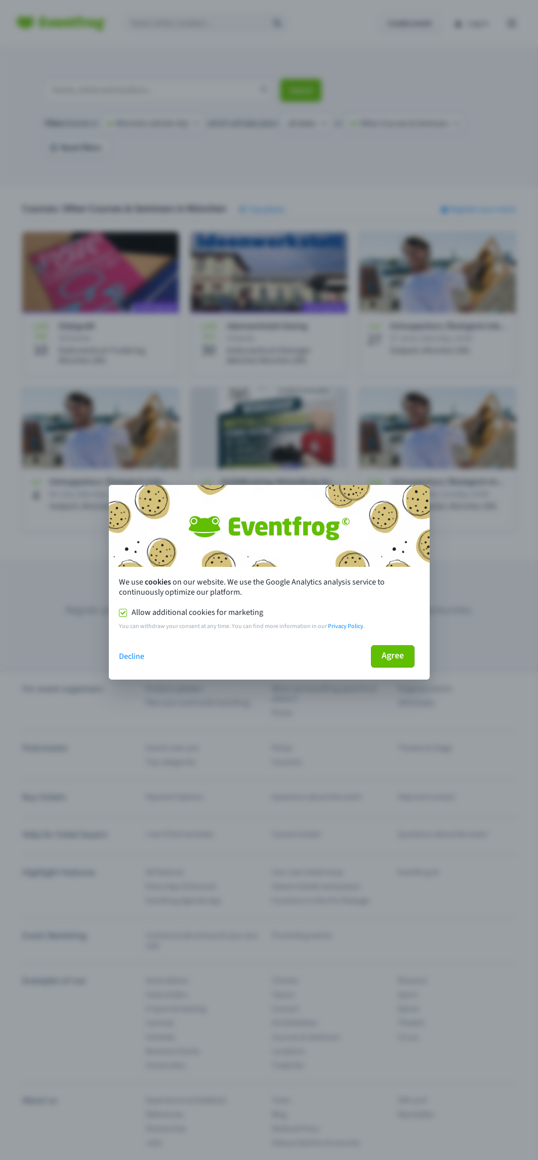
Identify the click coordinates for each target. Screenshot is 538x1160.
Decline (131, 656)
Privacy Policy (345, 626)
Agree (393, 655)
